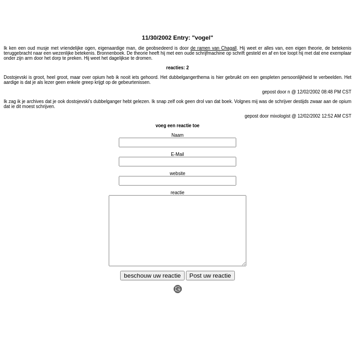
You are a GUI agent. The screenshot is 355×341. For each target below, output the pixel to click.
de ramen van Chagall (214, 48)
